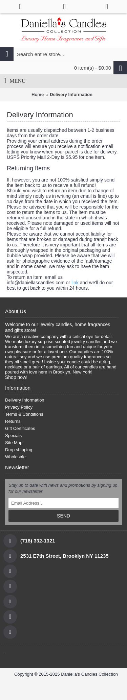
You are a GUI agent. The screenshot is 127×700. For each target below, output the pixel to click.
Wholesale (15, 456)
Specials (13, 435)
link (75, 282)
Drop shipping (18, 449)
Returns (13, 421)
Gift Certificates (20, 428)
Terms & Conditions (24, 414)
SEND (63, 515)
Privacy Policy (19, 407)
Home (37, 94)
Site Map (13, 442)
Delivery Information (71, 94)
